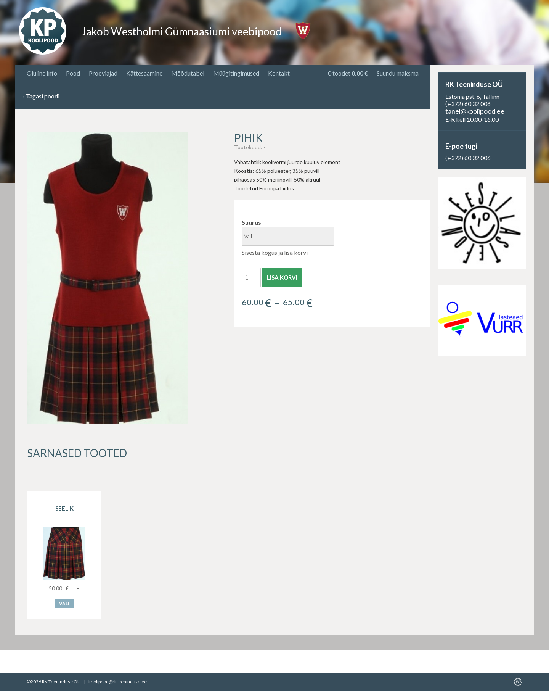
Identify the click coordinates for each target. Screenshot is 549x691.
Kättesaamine (144, 73)
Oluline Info (42, 73)
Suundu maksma (398, 73)
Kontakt (279, 73)
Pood (73, 73)
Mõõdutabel (187, 73)
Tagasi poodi (41, 96)
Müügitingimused (236, 73)
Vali (64, 603)
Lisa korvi (282, 277)
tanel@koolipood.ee (474, 111)
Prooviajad (103, 73)
